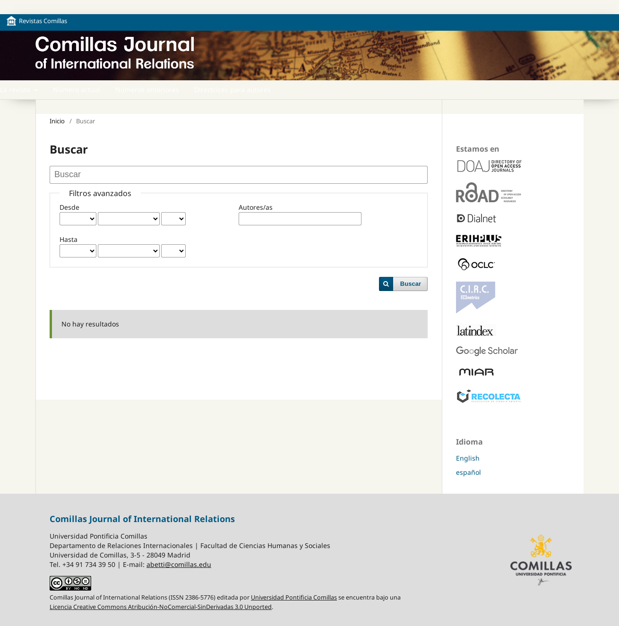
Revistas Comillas (43, 21)
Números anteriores (147, 89)
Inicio (57, 121)
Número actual (76, 89)
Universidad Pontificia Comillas (294, 597)
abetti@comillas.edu (178, 564)
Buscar (410, 283)
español (468, 472)
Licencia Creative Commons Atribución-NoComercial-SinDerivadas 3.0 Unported (161, 607)
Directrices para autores (232, 89)
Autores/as (256, 207)
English (468, 458)
